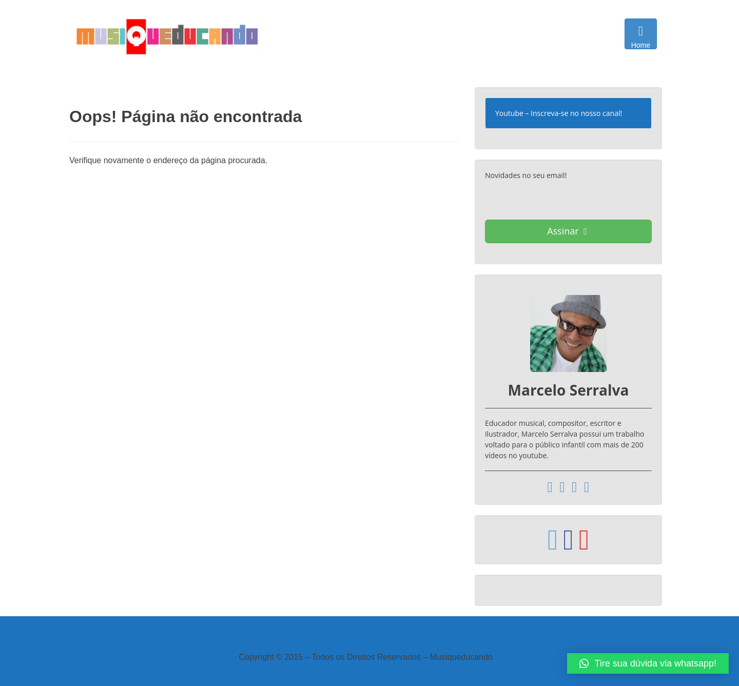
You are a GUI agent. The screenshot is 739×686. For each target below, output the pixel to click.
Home (640, 36)
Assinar (567, 231)
